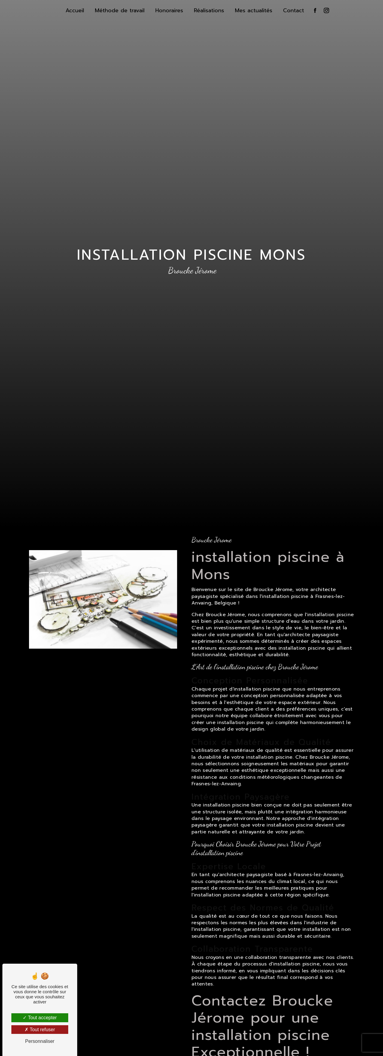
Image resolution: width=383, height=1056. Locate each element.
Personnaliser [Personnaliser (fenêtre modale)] (39, 1041)
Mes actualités (253, 10)
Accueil (75, 10)
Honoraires (169, 10)
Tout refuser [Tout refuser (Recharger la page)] (40, 1029)
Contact (293, 10)
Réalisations (209, 10)
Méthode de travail (120, 10)
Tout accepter (40, 1017)
